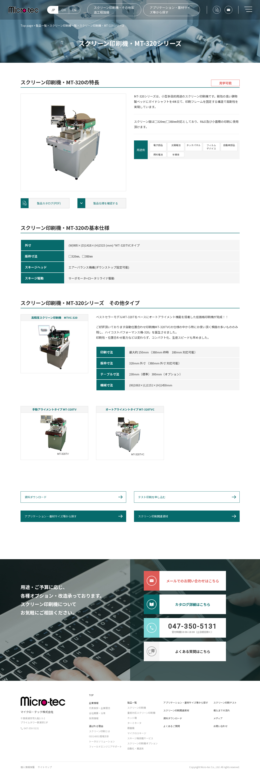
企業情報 (93, 703)
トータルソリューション (102, 741)
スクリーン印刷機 (136, 707)
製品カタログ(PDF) (49, 203)
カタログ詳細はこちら (177, 604)
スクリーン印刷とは (99, 731)
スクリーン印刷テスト (225, 702)
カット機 (132, 717)
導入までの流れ (221, 710)
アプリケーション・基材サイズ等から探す (170, 10)
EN (74, 9)
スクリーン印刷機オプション (142, 743)
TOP (91, 695)
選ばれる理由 (96, 726)
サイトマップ (45, 767)
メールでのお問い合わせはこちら (181, 581)
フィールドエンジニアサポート (105, 746)
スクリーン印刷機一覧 (63, 25)
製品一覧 (41, 25)
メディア (218, 718)
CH (63, 9)
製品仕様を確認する (105, 203)
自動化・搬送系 (135, 748)
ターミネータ (134, 723)
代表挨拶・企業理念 (99, 708)
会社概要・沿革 (97, 713)
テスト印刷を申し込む (152, 497)
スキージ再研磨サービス (140, 738)
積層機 (130, 728)
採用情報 (93, 718)
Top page (27, 25)
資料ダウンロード (36, 497)
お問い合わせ (220, 726)
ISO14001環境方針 (99, 736)
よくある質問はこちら (177, 651)
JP (53, 9)
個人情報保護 (28, 767)
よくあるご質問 (171, 726)
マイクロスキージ (136, 733)
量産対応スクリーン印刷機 (141, 712)
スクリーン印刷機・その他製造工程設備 (114, 10)
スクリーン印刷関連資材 (153, 516)
